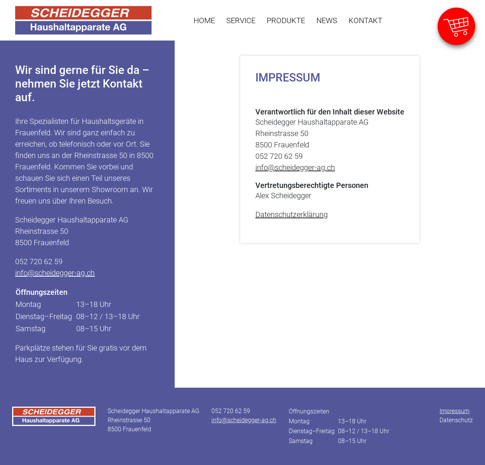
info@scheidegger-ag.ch (55, 272)
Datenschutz (456, 420)
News (326, 20)
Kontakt (365, 20)
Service (240, 20)
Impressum (454, 411)
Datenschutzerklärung (291, 214)
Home (204, 20)
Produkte (286, 20)
